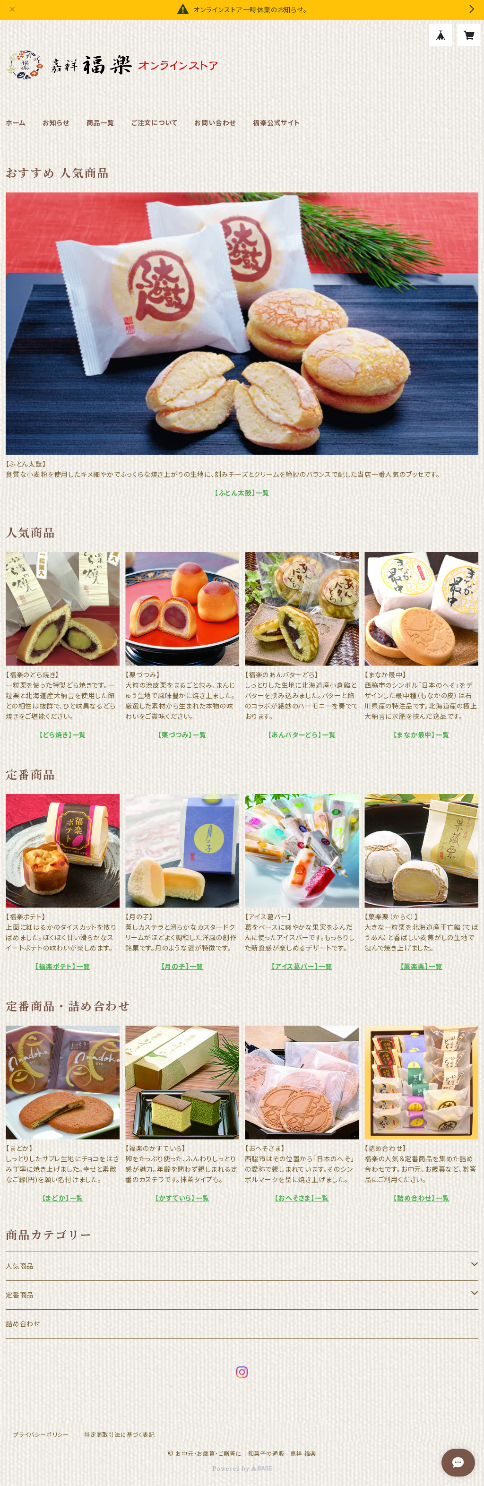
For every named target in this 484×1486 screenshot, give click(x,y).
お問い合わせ (215, 123)
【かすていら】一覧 (182, 1198)
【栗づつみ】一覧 (182, 735)
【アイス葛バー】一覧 (301, 966)
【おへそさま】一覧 (301, 1198)
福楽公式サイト (276, 123)
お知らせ (56, 123)
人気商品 (20, 1266)
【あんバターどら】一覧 (302, 735)
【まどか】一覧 (63, 1198)
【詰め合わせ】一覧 (421, 1198)
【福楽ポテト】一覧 (62, 966)
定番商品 (20, 1295)
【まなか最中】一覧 (421, 735)
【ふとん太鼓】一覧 (242, 493)
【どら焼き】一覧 (62, 735)
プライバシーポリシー (41, 1434)
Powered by (242, 1468)
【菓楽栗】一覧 (421, 966)
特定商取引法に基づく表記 (119, 1434)
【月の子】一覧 (182, 966)
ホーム (16, 123)
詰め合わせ (23, 1324)
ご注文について (154, 123)
